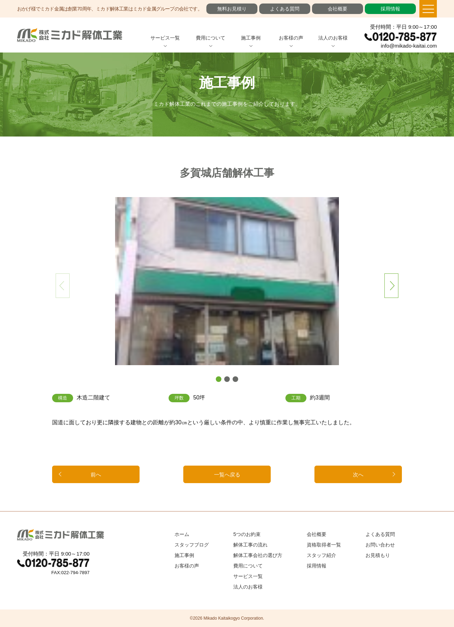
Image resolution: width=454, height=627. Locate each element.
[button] (218, 379)
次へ (358, 475)
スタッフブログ (192, 545)
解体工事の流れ (250, 545)
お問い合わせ (380, 545)
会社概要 (337, 9)
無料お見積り (232, 9)
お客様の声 (291, 38)
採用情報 (390, 9)
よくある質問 (284, 9)
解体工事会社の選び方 (257, 555)
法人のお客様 (333, 38)
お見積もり (378, 555)
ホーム (182, 534)
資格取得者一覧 (324, 545)
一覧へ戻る (227, 475)
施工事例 (251, 38)
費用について (210, 38)
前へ (96, 475)
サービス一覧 (165, 38)
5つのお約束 (247, 534)
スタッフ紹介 (321, 555)
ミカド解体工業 (69, 35)
